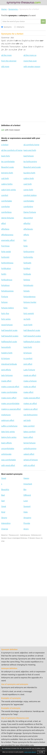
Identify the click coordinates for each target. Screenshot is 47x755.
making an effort (30, 409)
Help (25, 512)
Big (24, 489)
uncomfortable (7, 448)
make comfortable (9, 392)
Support (26, 506)
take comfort (28, 426)
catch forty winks (8, 190)
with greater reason (31, 66)
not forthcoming (30, 415)
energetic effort (8, 240)
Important (27, 484)
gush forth (27, 325)
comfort (4, 195)
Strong (4, 518)
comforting (28, 206)
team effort (28, 437)
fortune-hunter (29, 302)
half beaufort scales (9, 336)
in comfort (27, 358)
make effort (28, 392)
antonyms (23, 16)
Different (27, 495)
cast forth (27, 184)
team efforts (6, 443)
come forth (28, 190)
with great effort (8, 465)
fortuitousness (7, 291)
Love (25, 501)
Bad (3, 495)
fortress (26, 280)
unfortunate (6, 454)
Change (4, 529)
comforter (5, 206)
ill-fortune (5, 358)
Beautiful (5, 489)
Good (3, 478)
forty (25, 308)
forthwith (27, 263)
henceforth (6, 347)
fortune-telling (7, 308)
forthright (5, 257)
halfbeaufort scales (31, 341)
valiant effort (28, 454)
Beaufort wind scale (32, 167)
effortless (5, 229)
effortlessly (28, 229)
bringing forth (7, 173)
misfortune (6, 415)
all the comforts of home (11, 150)
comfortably (28, 201)
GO (43, 21)
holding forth (6, 353)
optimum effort (7, 420)
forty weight (28, 313)
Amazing (27, 518)
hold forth (27, 347)
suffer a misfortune (9, 426)
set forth (27, 420)
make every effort (8, 398)
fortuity (26, 291)
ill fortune (27, 353)
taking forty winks (8, 437)
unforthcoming (29, 448)
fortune (4, 302)
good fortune (7, 325)
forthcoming (28, 251)
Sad (3, 501)
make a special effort (10, 387)
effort (3, 223)
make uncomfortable (10, 403)
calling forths (7, 184)
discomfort (28, 218)
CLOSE (41, 752)
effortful (26, 223)
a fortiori (4, 145)
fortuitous (5, 285)
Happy (26, 478)
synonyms (12, 16)
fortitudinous (6, 280)
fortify (3, 274)
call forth (5, 178)
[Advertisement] (23, 96)
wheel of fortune (30, 460)
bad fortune (28, 156)
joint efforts (6, 370)
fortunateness (29, 296)
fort (24, 240)
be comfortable (8, 161)
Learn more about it (30, 752)
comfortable (6, 201)
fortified (26, 268)
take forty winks (8, 432)
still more (5, 66)
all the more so (29, 55)
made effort (6, 381)
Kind (3, 512)
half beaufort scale (9, 330)
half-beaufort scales (32, 336)
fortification (6, 268)
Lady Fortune (29, 370)
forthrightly (28, 257)
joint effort (27, 364)
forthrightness (7, 263)
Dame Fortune (29, 212)
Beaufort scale (7, 167)
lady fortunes (7, 375)
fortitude (27, 274)
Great (3, 506)
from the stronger (8, 61)
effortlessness (7, 235)
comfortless (6, 212)
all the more (6, 55)
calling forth (28, 178)
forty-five (5, 313)
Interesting (5, 523)
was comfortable (8, 460)
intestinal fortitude (9, 364)
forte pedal (6, 251)
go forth (26, 319)
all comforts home (31, 145)
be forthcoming (30, 161)
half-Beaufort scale (31, 330)
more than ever (30, 61)
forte (25, 246)
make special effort (31, 398)
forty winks (6, 319)
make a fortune (30, 381)
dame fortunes (7, 218)
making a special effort (11, 409)
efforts (26, 235)
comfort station (30, 195)
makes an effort (30, 403)
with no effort (29, 465)
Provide (26, 523)
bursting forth (29, 173)
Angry (26, 529)
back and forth (29, 150)
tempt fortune (29, 443)
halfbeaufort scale (9, 341)
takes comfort (29, 432)
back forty (5, 156)
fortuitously (28, 285)
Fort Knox (5, 246)
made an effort (29, 375)
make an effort (29, 387)
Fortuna (4, 296)
